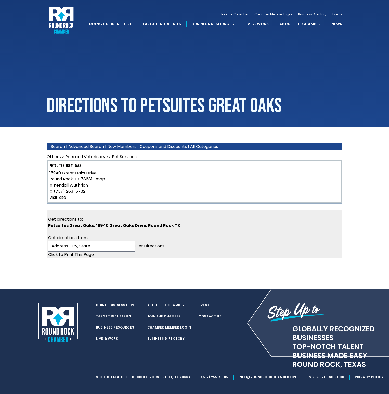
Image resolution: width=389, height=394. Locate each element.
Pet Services (124, 157)
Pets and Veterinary (85, 157)
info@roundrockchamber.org (268, 377)
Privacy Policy (369, 377)
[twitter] (98, 362)
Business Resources (213, 24)
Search (58, 146)
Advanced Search (86, 146)
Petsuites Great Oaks (65, 165)
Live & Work (256, 24)
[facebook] (108, 362)
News (336, 24)
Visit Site (57, 197)
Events (337, 14)
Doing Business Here (110, 24)
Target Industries (161, 24)
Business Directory (312, 14)
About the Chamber (300, 24)
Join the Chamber (234, 14)
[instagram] (119, 362)
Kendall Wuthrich (71, 185)
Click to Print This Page (71, 254)
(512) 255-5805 (214, 377)
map (100, 179)
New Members (121, 146)
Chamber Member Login (273, 14)
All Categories (204, 146)
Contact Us (210, 316)
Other (53, 157)
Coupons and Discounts (163, 146)
